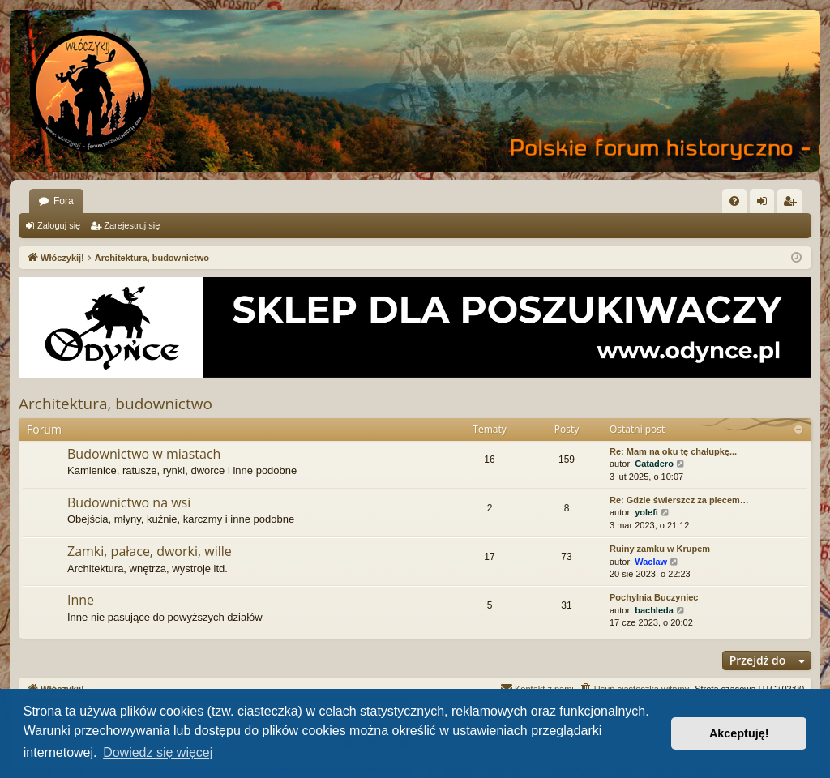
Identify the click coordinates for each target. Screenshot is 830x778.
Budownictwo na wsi (128, 502)
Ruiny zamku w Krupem (660, 549)
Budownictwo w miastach (143, 454)
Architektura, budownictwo (115, 403)
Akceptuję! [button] (739, 733)
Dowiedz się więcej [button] (157, 752)
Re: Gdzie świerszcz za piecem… (679, 500)
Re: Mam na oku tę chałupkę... (673, 451)
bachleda (654, 610)
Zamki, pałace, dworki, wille (149, 551)
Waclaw (651, 561)
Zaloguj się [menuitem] (765, 204)
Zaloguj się (58, 225)
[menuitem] (734, 201)
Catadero (654, 463)
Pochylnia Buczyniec (654, 597)
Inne (80, 600)
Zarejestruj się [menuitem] (793, 204)
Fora (63, 201)
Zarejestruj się (132, 225)
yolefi (646, 512)
